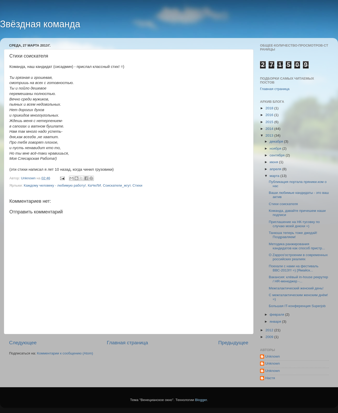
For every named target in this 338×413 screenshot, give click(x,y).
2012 (269, 330)
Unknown (272, 356)
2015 (269, 122)
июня (274, 162)
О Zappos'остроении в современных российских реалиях (298, 257)
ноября (276, 148)
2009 (269, 337)
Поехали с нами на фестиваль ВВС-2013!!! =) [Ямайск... (293, 268)
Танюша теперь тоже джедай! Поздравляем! (293, 235)
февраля (277, 314)
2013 (269, 135)
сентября (277, 155)
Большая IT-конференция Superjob (297, 306)
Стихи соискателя (283, 204)
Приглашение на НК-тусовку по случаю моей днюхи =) (294, 224)
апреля (276, 169)
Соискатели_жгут (117, 185)
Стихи (137, 185)
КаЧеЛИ (94, 185)
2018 (269, 108)
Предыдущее (233, 342)
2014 (269, 129)
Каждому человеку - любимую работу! (55, 185)
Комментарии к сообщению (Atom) (65, 353)
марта (275, 176)
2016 (269, 115)
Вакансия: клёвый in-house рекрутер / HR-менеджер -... (298, 279)
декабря (277, 141)
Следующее (23, 342)
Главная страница (127, 342)
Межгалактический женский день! (296, 288)
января (276, 321)
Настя (270, 378)
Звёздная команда (40, 24)
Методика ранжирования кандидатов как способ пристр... (297, 246)
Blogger (201, 400)
